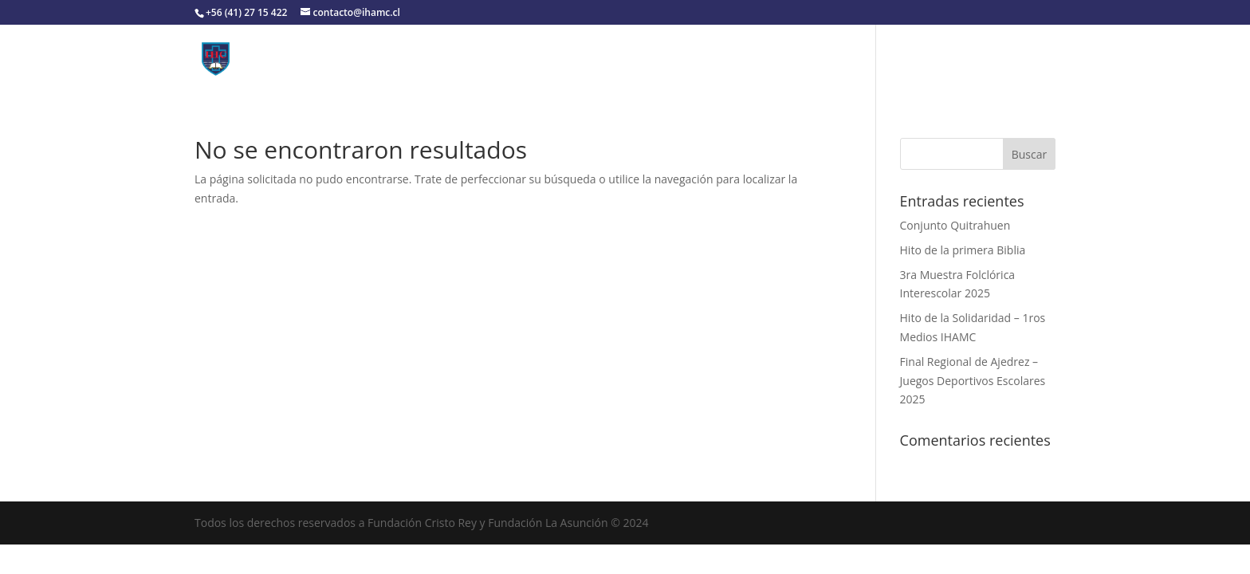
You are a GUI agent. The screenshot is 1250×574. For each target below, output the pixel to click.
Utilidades (755, 59)
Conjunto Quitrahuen (955, 225)
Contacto (931, 59)
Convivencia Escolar (635, 59)
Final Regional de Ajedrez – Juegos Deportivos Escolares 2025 (973, 380)
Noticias (1001, 59)
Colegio (349, 59)
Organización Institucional (483, 59)
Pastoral (844, 59)
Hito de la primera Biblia (963, 250)
